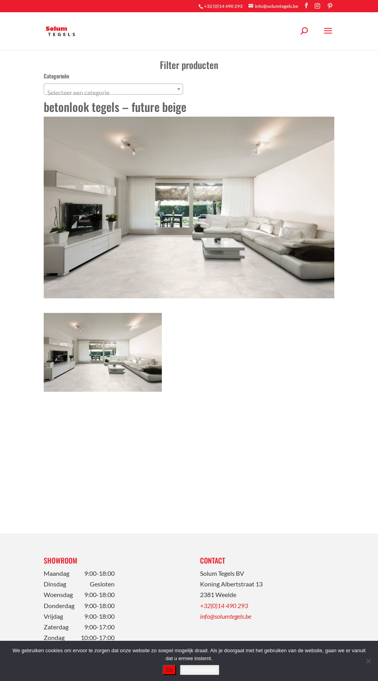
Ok (169, 670)
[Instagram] (317, 6)
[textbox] (113, 92)
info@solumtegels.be (225, 616)
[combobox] (113, 89)
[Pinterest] (330, 6)
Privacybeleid (199, 670)
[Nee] (368, 661)
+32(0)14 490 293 (224, 605)
